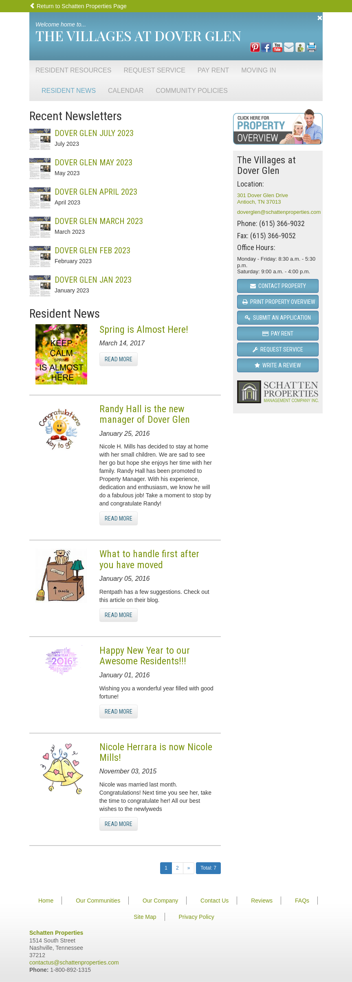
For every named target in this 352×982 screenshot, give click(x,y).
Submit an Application (278, 317)
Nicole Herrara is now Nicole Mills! (155, 752)
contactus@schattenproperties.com (74, 962)
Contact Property (278, 286)
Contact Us (214, 900)
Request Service (154, 70)
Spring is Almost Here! (143, 329)
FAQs (302, 900)
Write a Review (278, 365)
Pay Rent (213, 70)
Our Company (160, 900)
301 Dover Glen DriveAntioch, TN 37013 (262, 198)
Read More (118, 359)
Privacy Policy (196, 917)
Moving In (258, 70)
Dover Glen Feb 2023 (92, 250)
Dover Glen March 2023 (99, 221)
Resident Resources (73, 70)
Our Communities (98, 900)
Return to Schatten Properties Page (78, 6)
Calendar (125, 90)
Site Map (145, 917)
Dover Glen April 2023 (96, 192)
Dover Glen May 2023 (93, 162)
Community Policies (192, 90)
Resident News (69, 90)
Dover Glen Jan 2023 (93, 280)
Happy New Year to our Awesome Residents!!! (144, 656)
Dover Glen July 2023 (94, 133)
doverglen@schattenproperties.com (279, 212)
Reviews (262, 900)
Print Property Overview (278, 302)
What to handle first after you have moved (149, 559)
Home (45, 900)
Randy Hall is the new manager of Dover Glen (144, 414)
